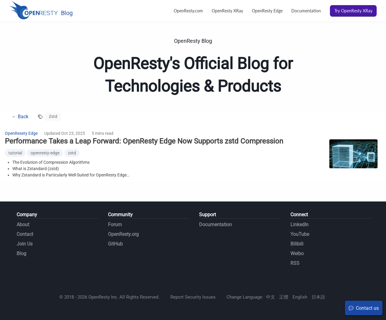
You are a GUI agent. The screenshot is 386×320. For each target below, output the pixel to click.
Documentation (306, 10)
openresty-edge (44, 152)
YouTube (299, 234)
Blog (21, 253)
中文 (270, 297)
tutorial (15, 152)
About (23, 224)
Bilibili (296, 244)
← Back (20, 116)
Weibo (297, 253)
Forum (115, 224)
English (300, 297)
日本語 (318, 297)
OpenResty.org (123, 234)
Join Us (25, 244)
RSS (294, 263)
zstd (72, 152)
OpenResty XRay (227, 10)
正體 (283, 297)
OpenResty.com (188, 10)
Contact (25, 234)
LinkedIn (299, 224)
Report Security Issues (193, 297)
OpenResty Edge (267, 10)
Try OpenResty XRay (353, 10)
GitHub (115, 244)
